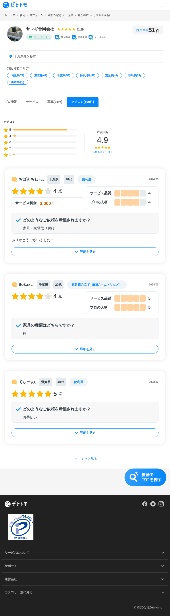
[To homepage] (15, 5)
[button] (85, 482)
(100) (80, 29)
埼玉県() (17, 75)
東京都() (40, 75)
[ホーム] (16, 504)
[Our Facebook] (145, 505)
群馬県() (134, 75)
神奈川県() (87, 75)
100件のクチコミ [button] (102, 151)
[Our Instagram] (161, 505)
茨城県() (111, 75)
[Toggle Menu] (162, 5)
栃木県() (17, 82)
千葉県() (63, 75)
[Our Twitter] (153, 505)
